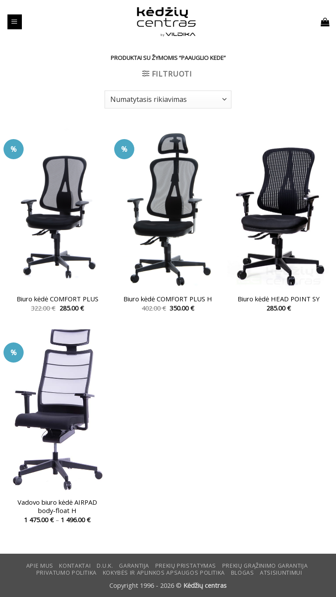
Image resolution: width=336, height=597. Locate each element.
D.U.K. (105, 565)
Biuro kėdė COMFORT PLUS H (167, 299)
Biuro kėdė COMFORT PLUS (57, 299)
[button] (14, 21)
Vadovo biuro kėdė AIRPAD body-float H (57, 506)
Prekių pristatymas (185, 565)
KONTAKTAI (75, 565)
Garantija (134, 565)
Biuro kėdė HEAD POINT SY (279, 299)
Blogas (242, 572)
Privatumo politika (66, 572)
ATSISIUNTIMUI (281, 572)
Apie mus (39, 565)
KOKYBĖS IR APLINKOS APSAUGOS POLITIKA (164, 572)
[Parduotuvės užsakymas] (168, 99)
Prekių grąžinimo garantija (265, 565)
